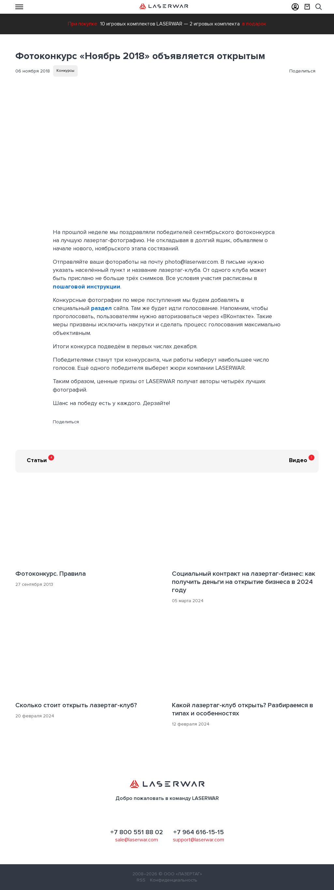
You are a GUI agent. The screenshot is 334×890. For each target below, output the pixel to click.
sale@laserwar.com (136, 839)
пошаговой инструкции (86, 286)
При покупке (82, 24)
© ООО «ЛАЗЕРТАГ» (180, 874)
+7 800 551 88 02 (136, 832)
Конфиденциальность (173, 880)
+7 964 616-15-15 (198, 832)
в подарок (254, 24)
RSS (141, 880)
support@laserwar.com (198, 839)
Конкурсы (65, 70)
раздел (101, 308)
